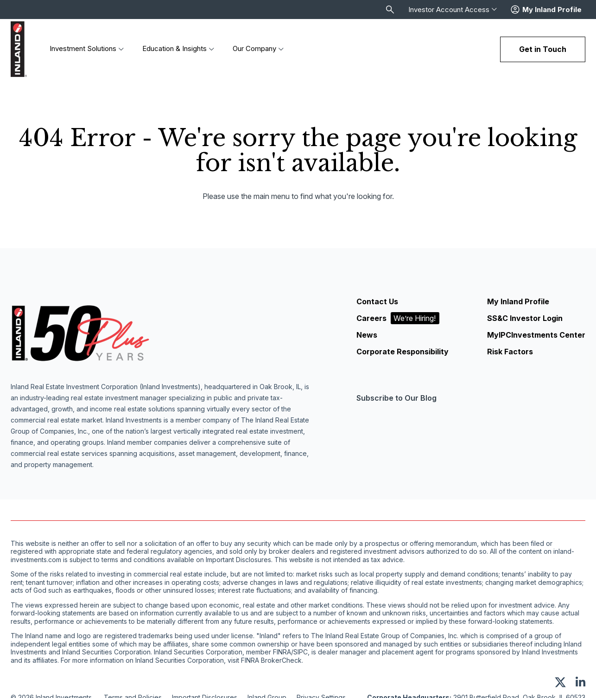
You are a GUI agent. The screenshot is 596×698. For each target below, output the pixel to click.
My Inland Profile (552, 10)
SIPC (300, 652)
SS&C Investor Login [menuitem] (525, 318)
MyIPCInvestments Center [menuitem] (536, 334)
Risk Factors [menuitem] (510, 351)
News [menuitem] (366, 334)
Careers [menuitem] (397, 318)
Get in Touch (542, 49)
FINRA (282, 652)
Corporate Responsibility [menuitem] (402, 351)
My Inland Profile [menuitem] (518, 301)
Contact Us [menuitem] (377, 301)
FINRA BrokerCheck (271, 660)
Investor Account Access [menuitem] (452, 10)
